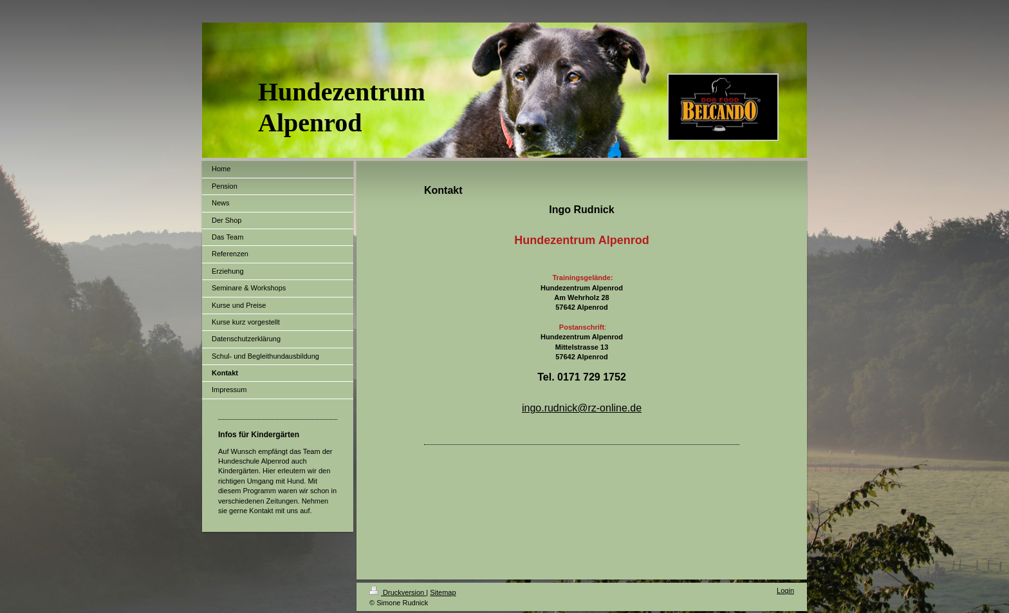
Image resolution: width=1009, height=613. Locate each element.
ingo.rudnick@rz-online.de (582, 407)
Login (785, 590)
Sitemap (443, 592)
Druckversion (397, 592)
